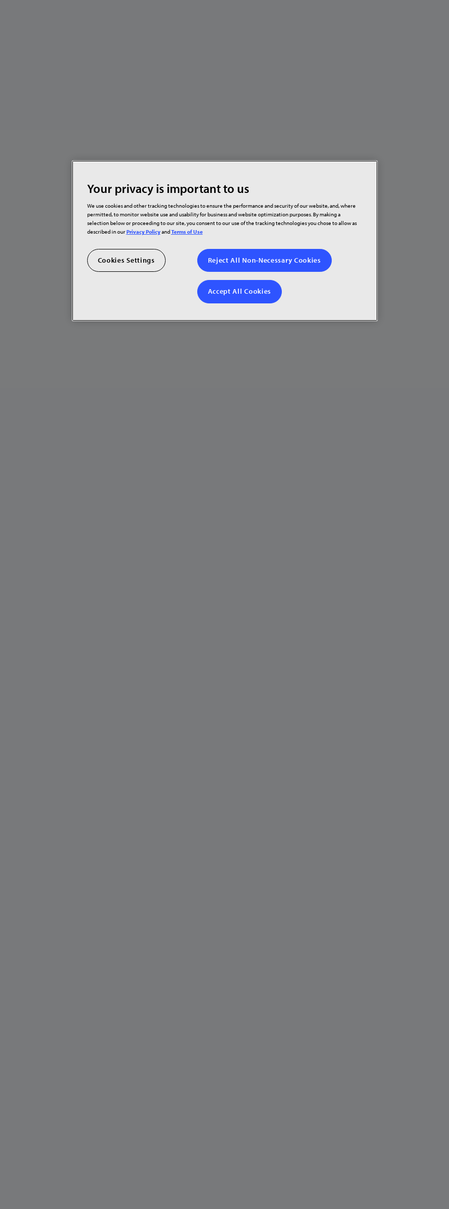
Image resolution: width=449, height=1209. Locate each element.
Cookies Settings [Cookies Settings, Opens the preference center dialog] (126, 259)
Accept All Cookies (240, 291)
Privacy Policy (143, 231)
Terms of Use (187, 231)
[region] (225, 240)
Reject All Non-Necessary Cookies (264, 259)
